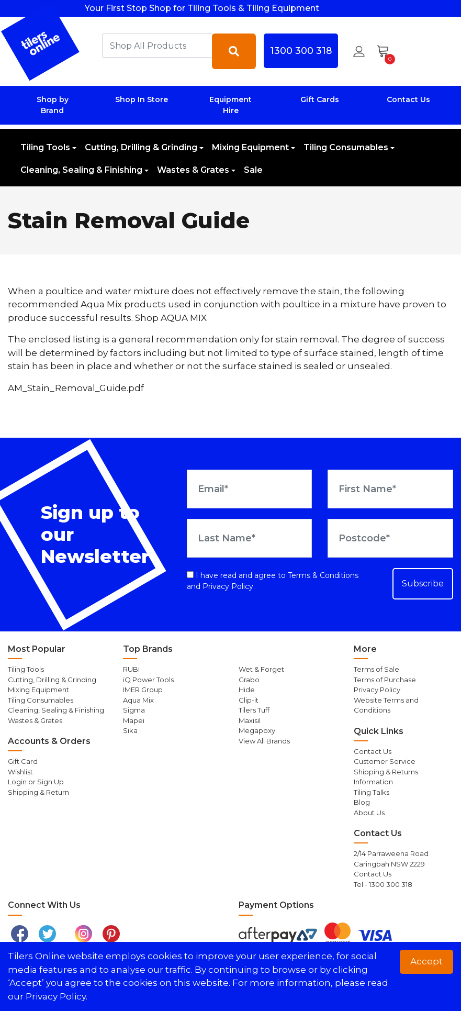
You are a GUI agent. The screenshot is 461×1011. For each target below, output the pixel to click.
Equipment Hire (230, 105)
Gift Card (23, 761)
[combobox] (157, 46)
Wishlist (20, 772)
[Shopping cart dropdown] (386, 51)
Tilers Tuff (254, 710)
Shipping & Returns (386, 772)
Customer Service (384, 761)
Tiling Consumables (345, 147)
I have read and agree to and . (272, 581)
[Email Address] (249, 489)
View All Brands (264, 741)
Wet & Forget (261, 669)
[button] (359, 51)
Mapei (133, 720)
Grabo (249, 679)
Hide (247, 689)
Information (373, 781)
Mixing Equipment (250, 147)
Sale (253, 170)
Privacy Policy (228, 586)
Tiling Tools (45, 147)
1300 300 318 (301, 50)
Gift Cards (319, 99)
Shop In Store (141, 99)
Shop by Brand (53, 105)
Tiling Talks (371, 792)
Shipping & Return (38, 792)
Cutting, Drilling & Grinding (141, 147)
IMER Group (143, 689)
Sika (130, 730)
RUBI (131, 669)
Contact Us (408, 99)
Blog (362, 802)
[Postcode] (390, 538)
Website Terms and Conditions (386, 705)
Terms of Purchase (385, 679)
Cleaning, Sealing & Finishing (81, 170)
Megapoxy (257, 730)
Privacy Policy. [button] (56, 996)
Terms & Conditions (323, 575)
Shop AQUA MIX (171, 318)
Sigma (134, 710)
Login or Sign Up (36, 781)
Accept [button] (426, 961)
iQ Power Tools (148, 679)
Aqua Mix (138, 700)
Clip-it (248, 700)
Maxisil (250, 720)
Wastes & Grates (193, 170)
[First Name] (390, 489)
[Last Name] (249, 538)
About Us (369, 812)
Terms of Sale (376, 669)
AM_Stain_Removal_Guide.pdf (76, 388)
